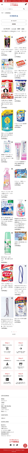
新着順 (23, 28)
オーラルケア (14, 20)
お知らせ (3, 418)
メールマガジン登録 (5, 430)
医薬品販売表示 (5, 434)
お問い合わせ (4, 428)
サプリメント (4, 400)
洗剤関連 (14, 24)
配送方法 (3, 425)
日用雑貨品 (8, 13)
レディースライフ (5, 409)
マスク (2, 404)
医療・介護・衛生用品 (6, 406)
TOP (2, 13)
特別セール (3, 411)
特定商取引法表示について (7, 432)
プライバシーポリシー (6, 435)
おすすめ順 (13, 28)
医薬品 (2, 399)
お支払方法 (4, 426)
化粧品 (2, 402)
